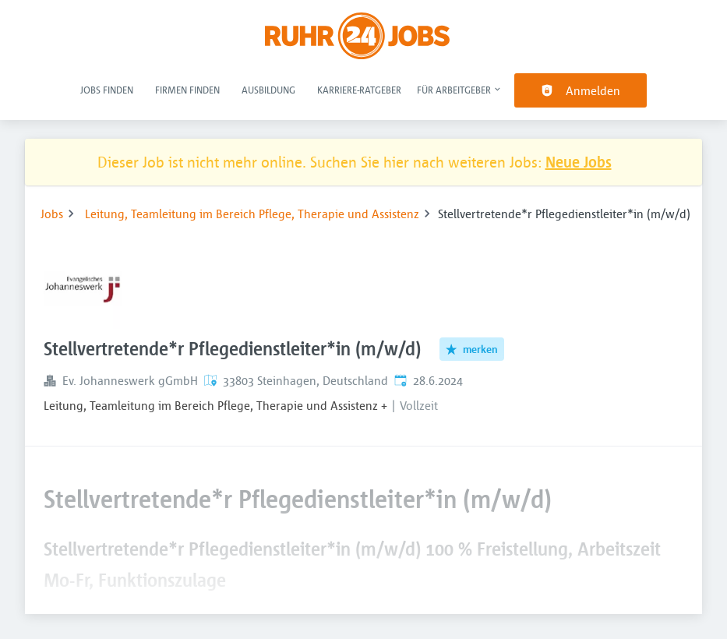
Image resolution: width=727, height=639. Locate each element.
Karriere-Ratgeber (359, 89)
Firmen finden (187, 89)
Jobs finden (106, 89)
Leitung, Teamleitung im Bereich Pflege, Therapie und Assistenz (252, 213)
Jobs (52, 213)
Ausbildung (268, 89)
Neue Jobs (578, 161)
